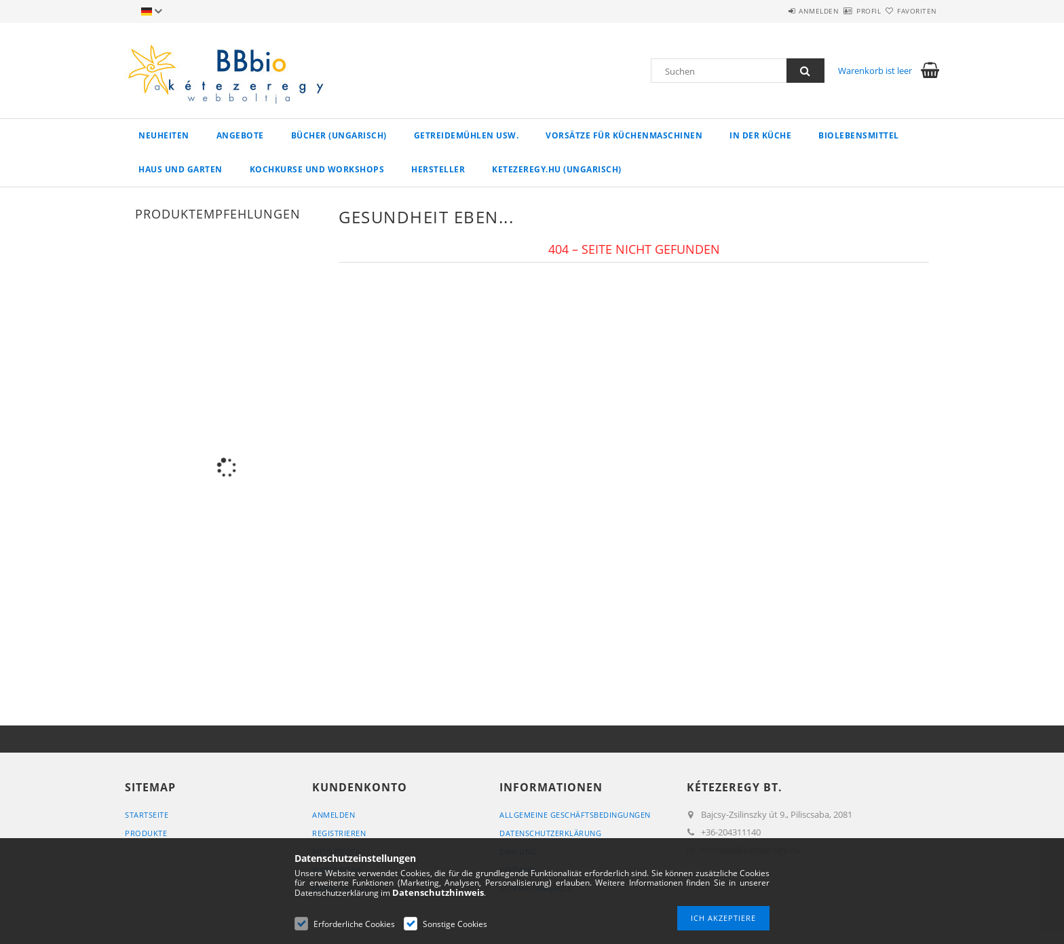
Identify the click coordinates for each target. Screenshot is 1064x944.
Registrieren (339, 833)
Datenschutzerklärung (550, 833)
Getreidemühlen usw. (466, 135)
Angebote (240, 135)
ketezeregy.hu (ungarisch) (557, 169)
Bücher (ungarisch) (339, 135)
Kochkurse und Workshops (317, 169)
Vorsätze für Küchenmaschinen (624, 135)
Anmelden (779, 11)
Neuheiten (163, 135)
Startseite (146, 815)
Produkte (146, 833)
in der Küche (760, 135)
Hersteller (438, 169)
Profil (845, 11)
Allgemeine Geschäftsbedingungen (575, 815)
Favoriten (910, 11)
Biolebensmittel (858, 135)
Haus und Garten (180, 169)
